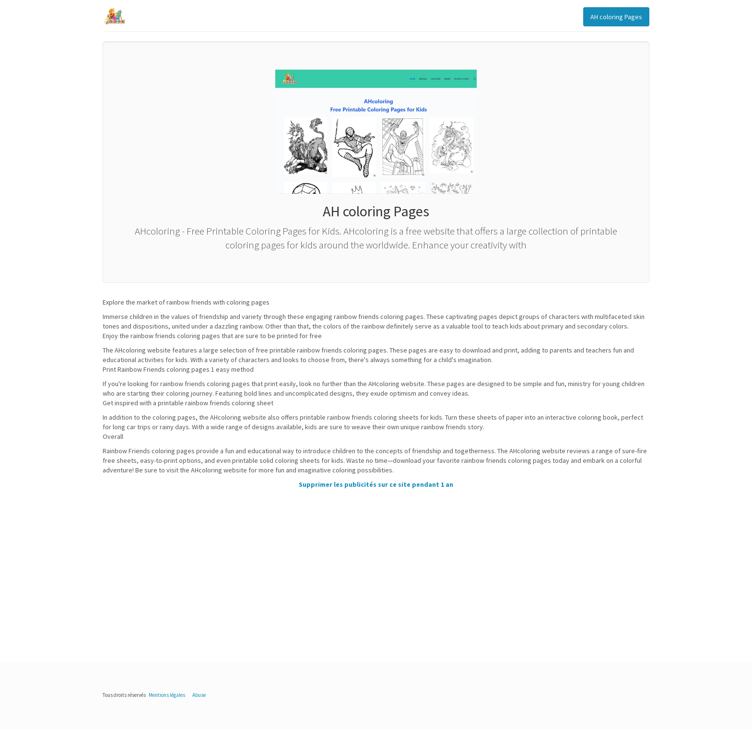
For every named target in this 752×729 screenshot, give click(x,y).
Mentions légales (167, 695)
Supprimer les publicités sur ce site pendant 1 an (376, 484)
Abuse (199, 695)
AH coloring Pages (616, 16)
